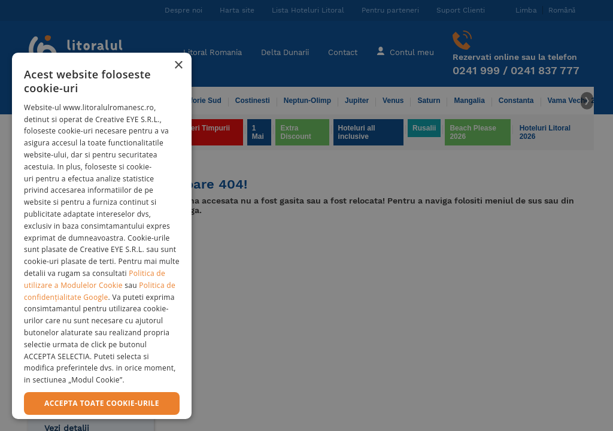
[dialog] (102, 236)
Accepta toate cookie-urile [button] (101, 403)
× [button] (178, 65)
